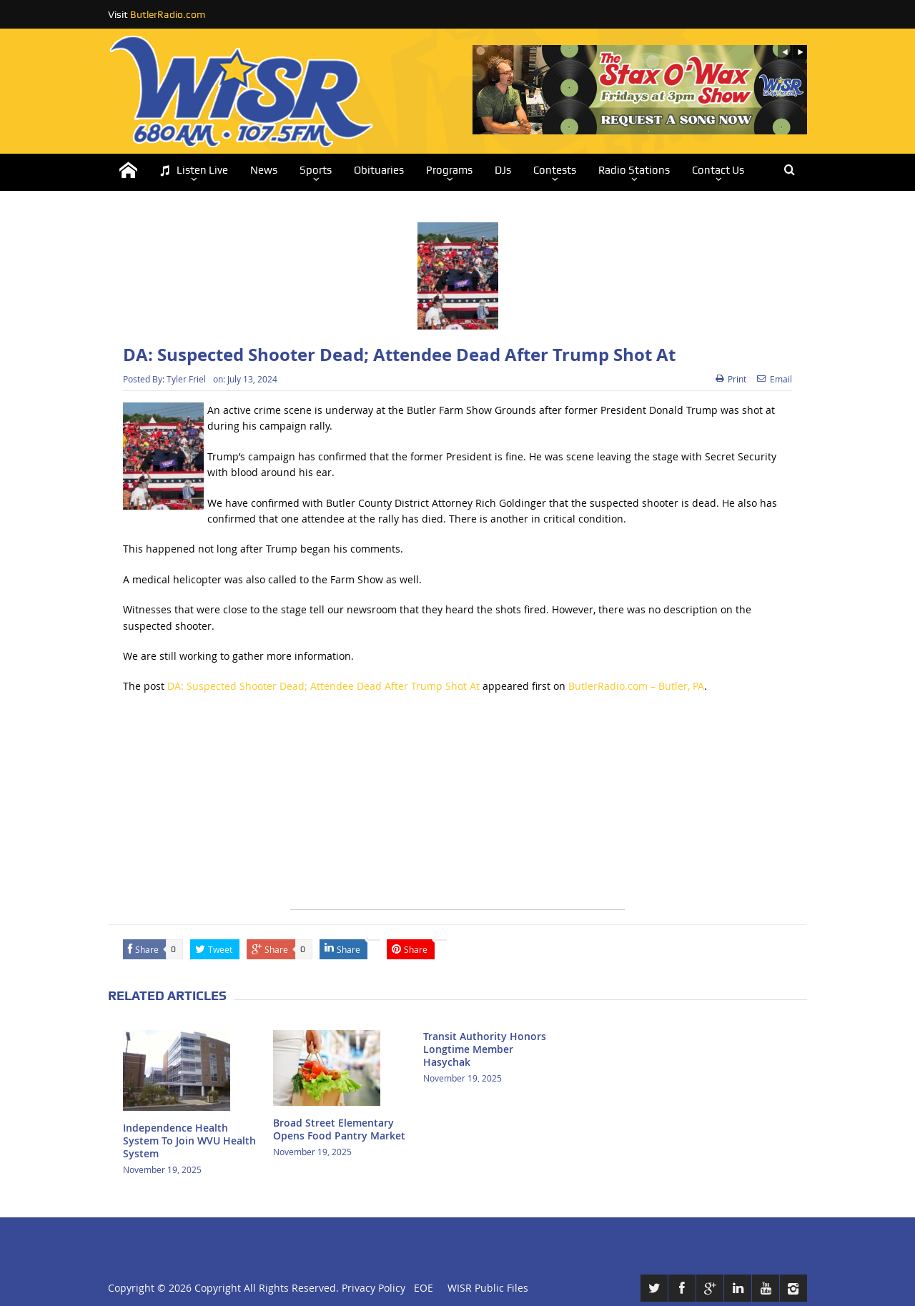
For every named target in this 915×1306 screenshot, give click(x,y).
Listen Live (193, 170)
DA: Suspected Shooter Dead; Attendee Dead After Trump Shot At (323, 686)
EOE (420, 1288)
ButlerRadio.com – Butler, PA (636, 686)
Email (774, 379)
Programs (449, 170)
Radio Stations (634, 170)
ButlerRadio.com (167, 14)
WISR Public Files (487, 1288)
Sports (316, 170)
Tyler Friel (186, 379)
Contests (554, 170)
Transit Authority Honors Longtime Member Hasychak (484, 1049)
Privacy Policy (373, 1288)
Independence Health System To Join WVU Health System (189, 1140)
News (263, 170)
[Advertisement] (457, 809)
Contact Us (718, 170)
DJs (503, 170)
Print (731, 379)
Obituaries (379, 170)
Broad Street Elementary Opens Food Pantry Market (339, 1129)
